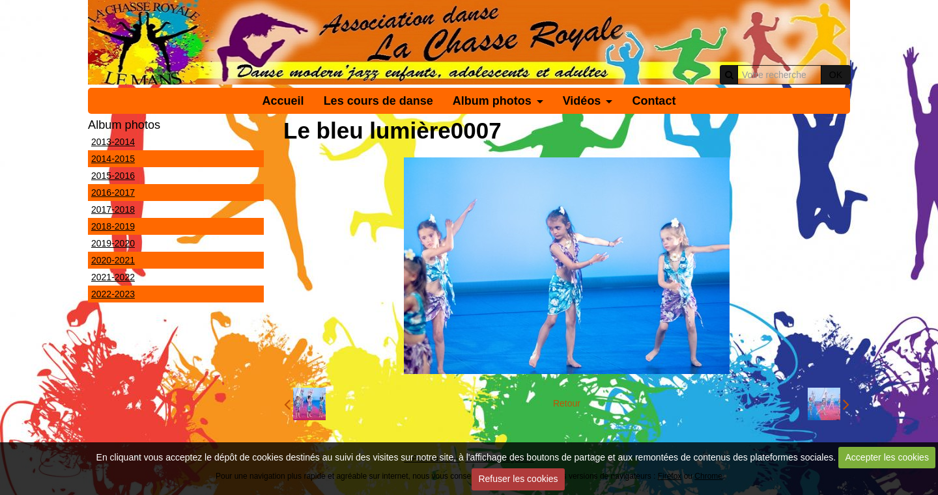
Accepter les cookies (887, 457)
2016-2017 (113, 192)
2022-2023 (113, 294)
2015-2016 (113, 175)
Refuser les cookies (518, 479)
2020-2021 (113, 260)
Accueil (283, 100)
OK (835, 75)
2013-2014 (113, 142)
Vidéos (582, 100)
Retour (566, 403)
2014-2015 (113, 159)
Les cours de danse (378, 100)
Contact (653, 100)
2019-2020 (113, 243)
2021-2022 (113, 277)
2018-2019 (113, 226)
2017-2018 (113, 209)
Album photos (492, 100)
